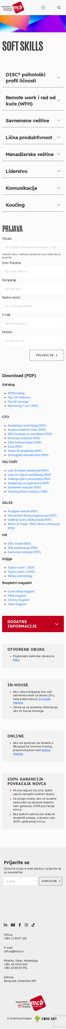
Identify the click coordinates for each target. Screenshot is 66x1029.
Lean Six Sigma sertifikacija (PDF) (29, 475)
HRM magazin (17, 596)
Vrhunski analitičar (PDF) (24, 438)
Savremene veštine (27, 120)
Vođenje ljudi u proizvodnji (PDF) (29, 479)
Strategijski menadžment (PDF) (28, 455)
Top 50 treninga (18, 402)
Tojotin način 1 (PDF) (21, 567)
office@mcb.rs (14, 951)
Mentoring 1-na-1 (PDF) (23, 406)
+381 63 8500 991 (15, 968)
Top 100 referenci (19, 397)
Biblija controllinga (20, 576)
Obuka (6, 239)
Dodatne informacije (33, 623)
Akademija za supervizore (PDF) (28, 483)
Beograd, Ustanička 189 (20, 981)
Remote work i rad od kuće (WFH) (30, 100)
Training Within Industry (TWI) (27, 491)
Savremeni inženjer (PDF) (24, 487)
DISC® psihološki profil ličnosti (25, 77)
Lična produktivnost (29, 137)
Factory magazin (19, 600)
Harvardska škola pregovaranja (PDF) (32, 515)
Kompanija (9, 280)
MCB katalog (16, 393)
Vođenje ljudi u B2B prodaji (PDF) (29, 520)
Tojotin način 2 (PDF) (21, 572)
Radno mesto (11, 297)
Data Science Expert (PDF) (25, 442)
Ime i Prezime (11, 263)
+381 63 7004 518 (15, 964)
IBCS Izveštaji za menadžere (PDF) (30, 434)
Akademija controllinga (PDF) (27, 425)
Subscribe (51, 881)
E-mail (6, 315)
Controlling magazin (21, 591)
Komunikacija (21, 188)
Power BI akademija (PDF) (25, 451)
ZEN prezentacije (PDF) (22, 548)
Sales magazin (17, 604)
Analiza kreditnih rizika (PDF (26, 430)
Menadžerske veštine (30, 154)
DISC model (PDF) (19, 544)
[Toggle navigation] (43, 7)
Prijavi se (46, 355)
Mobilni (7, 332)
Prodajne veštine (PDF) (22, 511)
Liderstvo (16, 171)
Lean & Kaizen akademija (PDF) (28, 470)
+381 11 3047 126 (15, 938)
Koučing (15, 205)
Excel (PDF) (15, 447)
